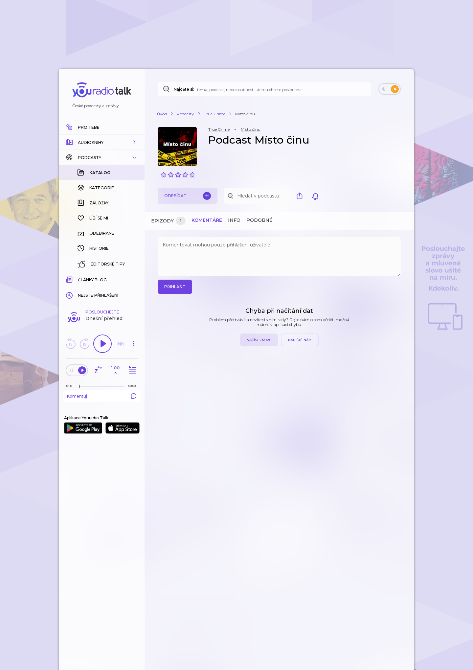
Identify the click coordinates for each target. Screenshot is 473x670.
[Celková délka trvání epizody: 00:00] (133, 279)
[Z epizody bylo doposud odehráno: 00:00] (70, 279)
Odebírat (187, 196)
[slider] (79, 279)
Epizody (168, 221)
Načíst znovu (259, 340)
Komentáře (206, 220)
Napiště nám (299, 340)
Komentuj (102, 289)
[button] (102, 142)
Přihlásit (175, 286)
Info (234, 220)
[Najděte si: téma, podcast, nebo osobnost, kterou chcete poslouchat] (264, 89)
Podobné (259, 220)
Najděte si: (184, 89)
